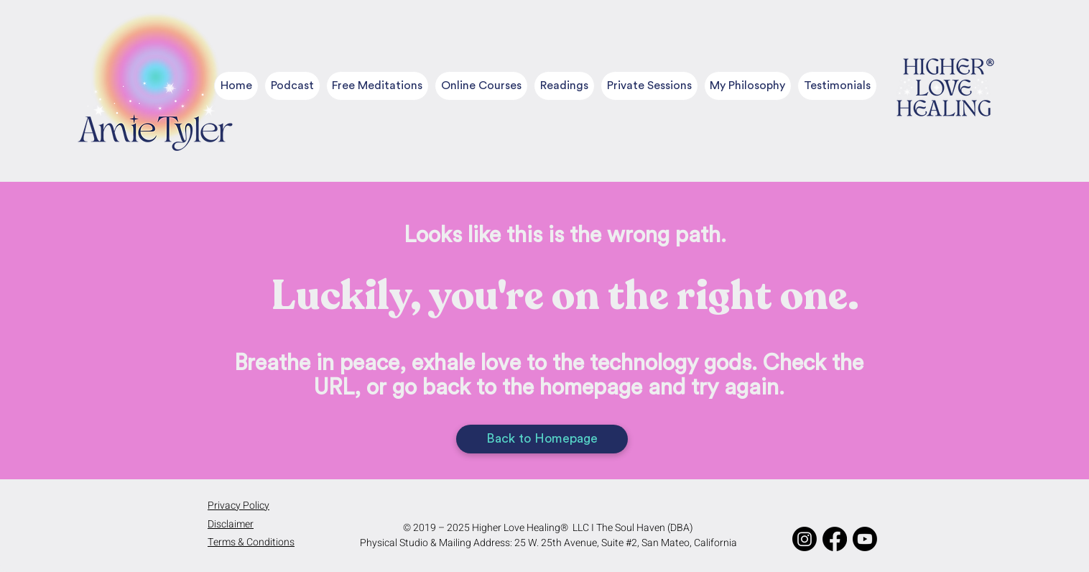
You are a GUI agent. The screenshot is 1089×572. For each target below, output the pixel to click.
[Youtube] (865, 539)
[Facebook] (834, 539)
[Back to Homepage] (542, 439)
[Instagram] (804, 539)
